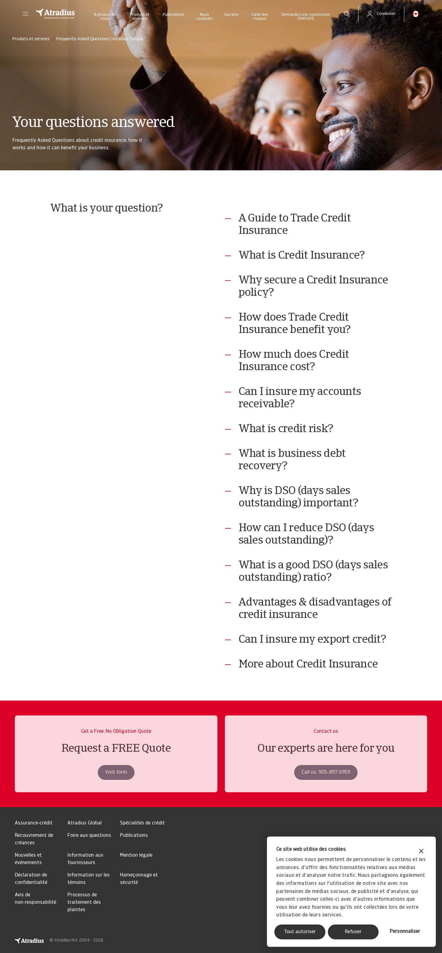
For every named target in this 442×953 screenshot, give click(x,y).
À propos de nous (105, 17)
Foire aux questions (89, 835)
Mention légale (136, 855)
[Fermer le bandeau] (421, 852)
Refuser (353, 931)
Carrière (231, 15)
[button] (25, 14)
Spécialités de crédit (142, 823)
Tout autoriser (300, 931)
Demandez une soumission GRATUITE (305, 17)
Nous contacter (204, 17)
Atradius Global (84, 823)
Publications (173, 15)
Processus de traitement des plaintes (84, 902)
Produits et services (139, 17)
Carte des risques (259, 17)
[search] (346, 14)
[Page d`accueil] (55, 14)
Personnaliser (405, 931)
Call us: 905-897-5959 (326, 783)
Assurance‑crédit (34, 823)
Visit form (116, 783)
